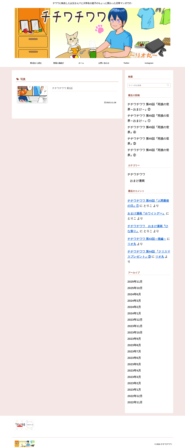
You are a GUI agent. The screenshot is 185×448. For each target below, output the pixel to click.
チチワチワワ (136, 174)
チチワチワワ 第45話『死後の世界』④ (148, 130)
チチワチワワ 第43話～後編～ (146, 238)
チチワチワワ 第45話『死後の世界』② (148, 152)
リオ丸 (131, 244)
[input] (149, 85)
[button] (168, 85)
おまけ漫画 (137, 180)
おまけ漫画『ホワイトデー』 (146, 213)
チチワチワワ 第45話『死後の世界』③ (148, 141)
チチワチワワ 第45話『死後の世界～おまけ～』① (148, 118)
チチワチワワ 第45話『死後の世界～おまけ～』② (148, 107)
